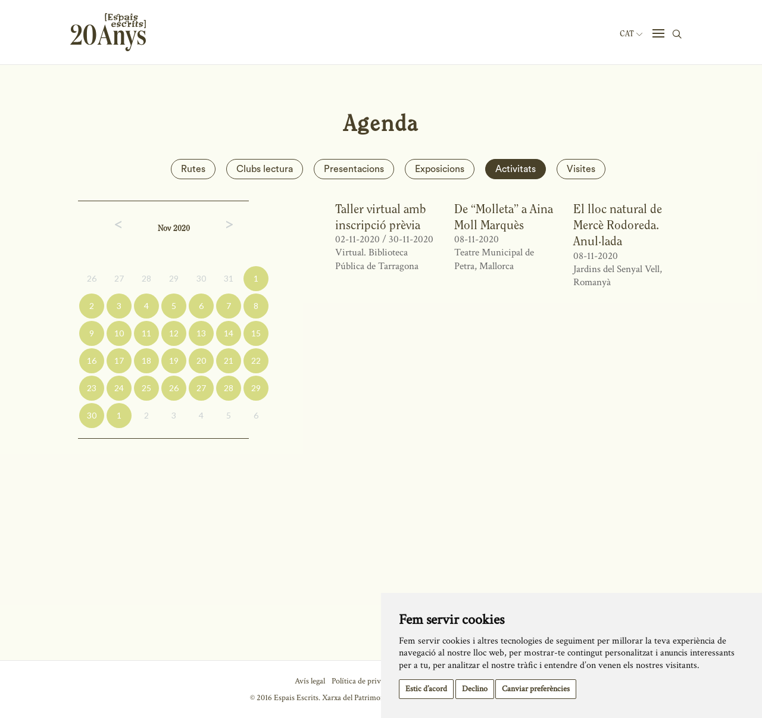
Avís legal (310, 681)
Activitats (515, 169)
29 (174, 278)
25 (146, 388)
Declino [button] (475, 688)
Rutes (193, 169)
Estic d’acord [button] (426, 688)
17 (119, 360)
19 (174, 360)
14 (228, 333)
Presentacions (354, 169)
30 (201, 278)
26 (91, 278)
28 (146, 278)
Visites (581, 169)
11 (146, 333)
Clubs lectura (264, 169)
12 (174, 333)
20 (201, 360)
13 (201, 333)
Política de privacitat (365, 681)
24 (119, 388)
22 (256, 360)
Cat (631, 34)
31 (228, 278)
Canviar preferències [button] (536, 688)
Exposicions (439, 169)
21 (228, 360)
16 (91, 360)
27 (119, 278)
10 (119, 333)
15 (256, 333)
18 (146, 360)
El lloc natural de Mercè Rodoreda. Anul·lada (617, 225)
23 (91, 388)
